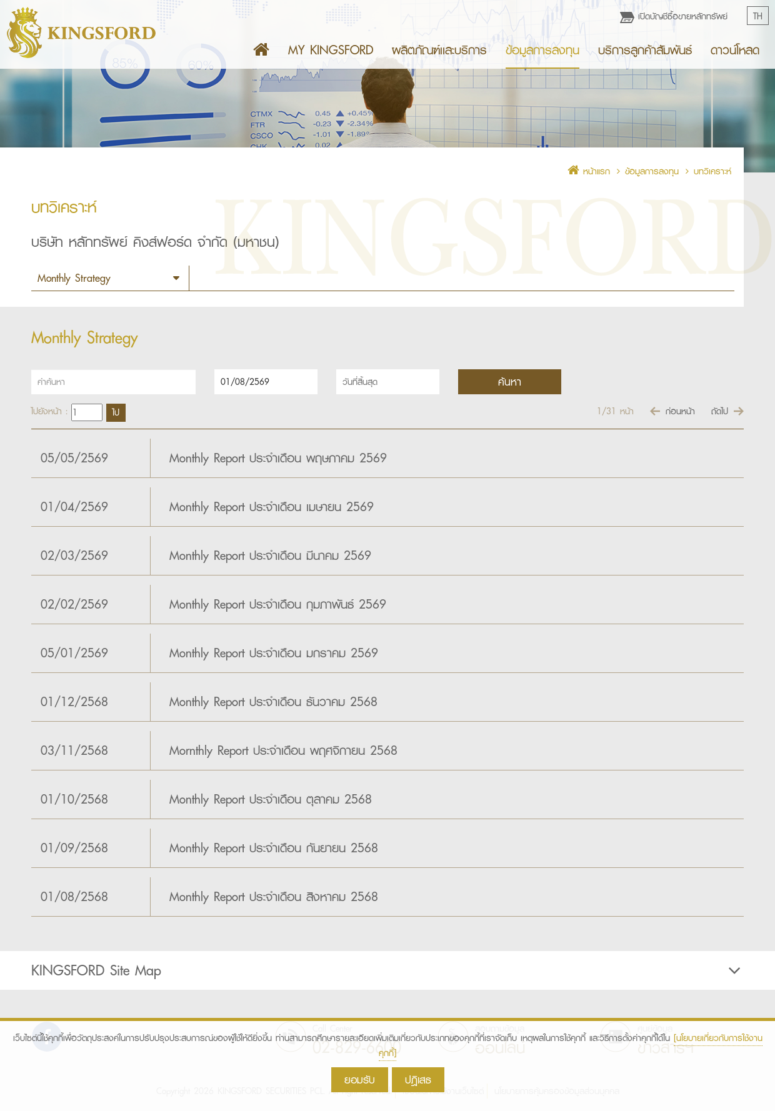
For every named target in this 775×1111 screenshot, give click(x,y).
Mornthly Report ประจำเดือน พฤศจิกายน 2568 (283, 750)
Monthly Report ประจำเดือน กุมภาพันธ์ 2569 (277, 604)
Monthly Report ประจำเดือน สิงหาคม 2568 (273, 896)
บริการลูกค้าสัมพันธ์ (645, 50)
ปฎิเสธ (418, 1079)
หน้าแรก (589, 171)
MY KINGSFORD (330, 50)
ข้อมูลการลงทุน (542, 50)
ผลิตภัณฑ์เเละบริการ (439, 50)
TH (757, 16)
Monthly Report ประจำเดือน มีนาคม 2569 (270, 555)
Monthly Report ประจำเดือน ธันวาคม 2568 (273, 701)
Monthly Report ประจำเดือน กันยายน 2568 (273, 848)
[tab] (387, 970)
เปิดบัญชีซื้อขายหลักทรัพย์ (674, 16)
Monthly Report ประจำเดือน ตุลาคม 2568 (270, 799)
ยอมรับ (359, 1079)
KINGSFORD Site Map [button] (387, 970)
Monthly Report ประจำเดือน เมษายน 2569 (271, 506)
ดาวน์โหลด (735, 50)
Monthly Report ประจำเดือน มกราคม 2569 (273, 653)
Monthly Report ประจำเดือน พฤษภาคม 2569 (278, 458)
